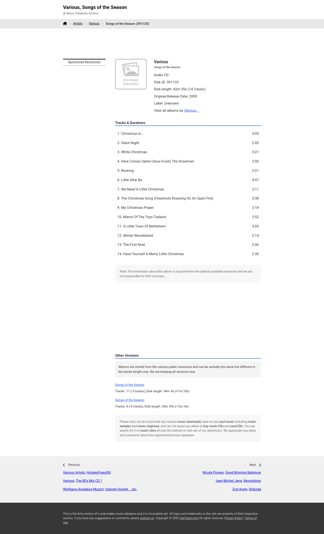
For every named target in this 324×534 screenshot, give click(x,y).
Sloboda (255, 489)
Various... (191, 110)
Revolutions (252, 481)
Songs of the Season (129, 385)
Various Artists (74, 473)
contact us (147, 518)
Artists (77, 23)
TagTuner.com (189, 518)
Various (94, 23)
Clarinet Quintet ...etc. (121, 489)
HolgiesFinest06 (98, 473)
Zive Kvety (239, 489)
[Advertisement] (162, 43)
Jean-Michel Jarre (229, 481)
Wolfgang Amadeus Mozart (83, 489)
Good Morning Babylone (243, 473)
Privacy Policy (233, 518)
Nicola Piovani (213, 473)
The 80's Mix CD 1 (89, 481)
